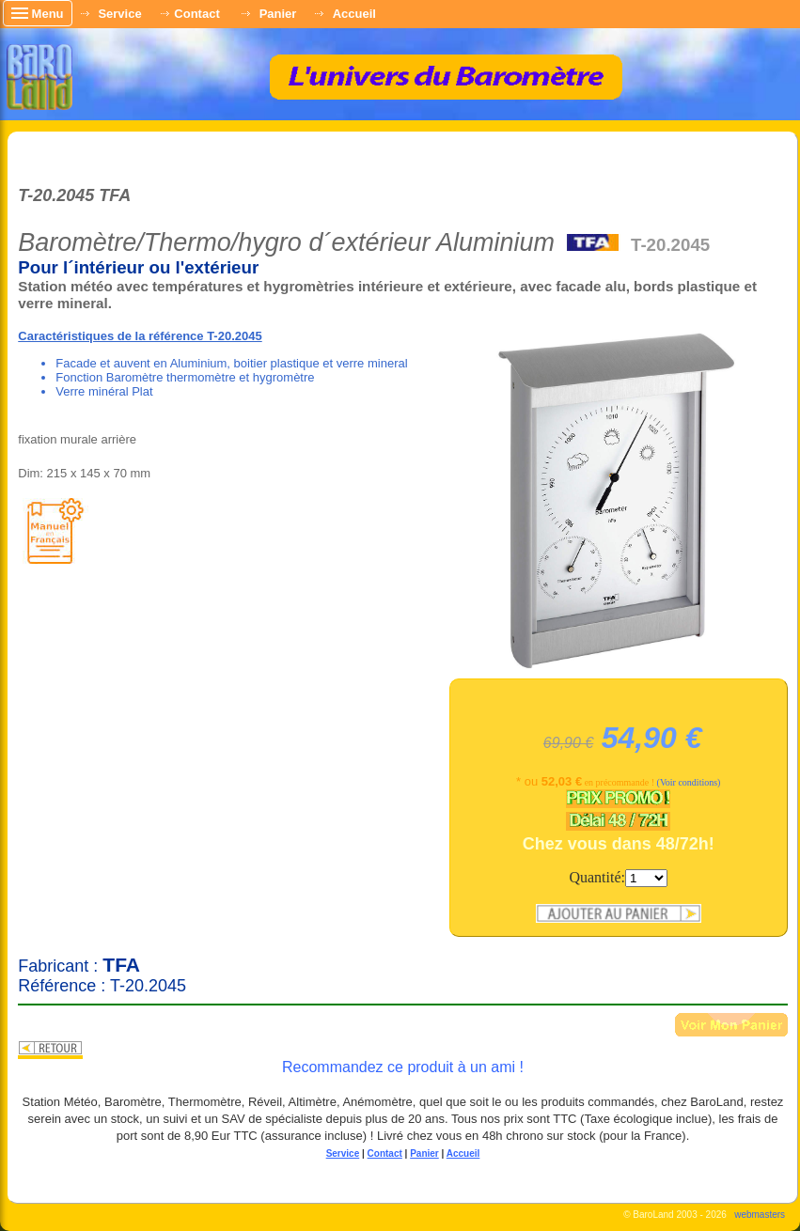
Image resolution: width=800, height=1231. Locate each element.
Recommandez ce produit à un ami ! (403, 1067)
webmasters (759, 1214)
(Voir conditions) (689, 782)
